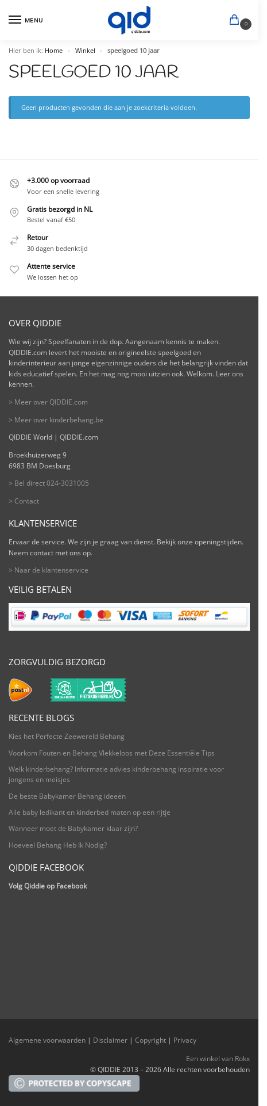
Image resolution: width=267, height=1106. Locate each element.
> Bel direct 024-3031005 (49, 483)
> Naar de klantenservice (48, 570)
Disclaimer (110, 1040)
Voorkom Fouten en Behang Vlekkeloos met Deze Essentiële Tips (112, 753)
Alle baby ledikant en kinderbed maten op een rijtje (90, 812)
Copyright (150, 1040)
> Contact (24, 501)
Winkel (85, 51)
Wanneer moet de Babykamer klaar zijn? (73, 828)
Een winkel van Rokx (218, 1058)
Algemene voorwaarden (47, 1040)
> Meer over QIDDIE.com (48, 402)
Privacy (184, 1040)
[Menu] (26, 20)
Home (54, 51)
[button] (236, 20)
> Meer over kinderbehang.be (56, 420)
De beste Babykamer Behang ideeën (67, 796)
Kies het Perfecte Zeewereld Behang (67, 736)
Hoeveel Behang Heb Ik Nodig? (58, 845)
